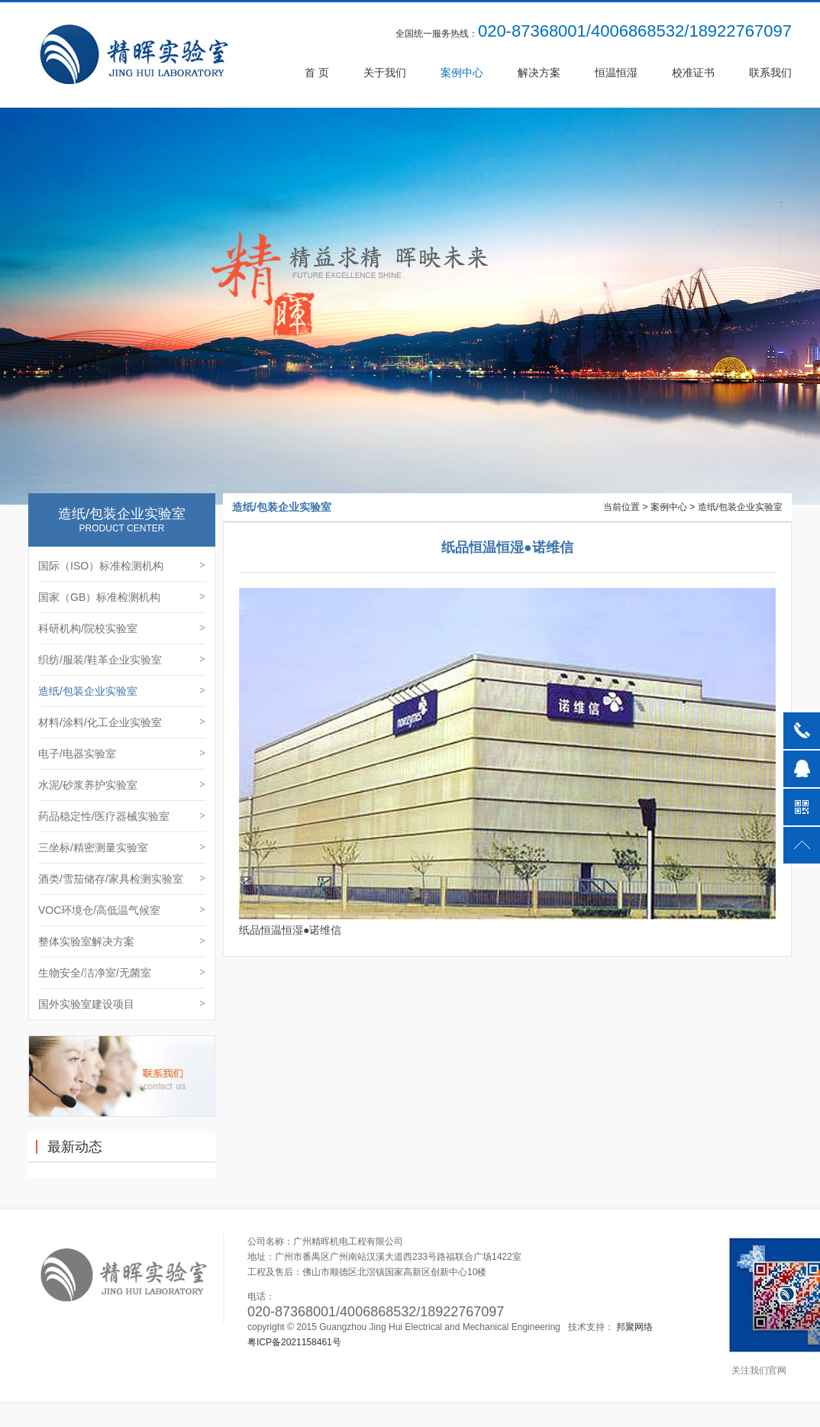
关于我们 (384, 72)
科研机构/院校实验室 (121, 628)
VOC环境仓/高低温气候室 (121, 910)
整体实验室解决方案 (121, 941)
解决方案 (539, 72)
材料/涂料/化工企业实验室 (121, 722)
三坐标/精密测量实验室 (121, 847)
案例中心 (462, 72)
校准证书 (693, 72)
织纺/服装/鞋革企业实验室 (121, 659)
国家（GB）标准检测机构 (121, 597)
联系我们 (770, 72)
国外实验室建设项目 (121, 1004)
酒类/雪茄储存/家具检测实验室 (121, 879)
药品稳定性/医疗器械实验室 (121, 816)
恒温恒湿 (616, 72)
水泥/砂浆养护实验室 (121, 785)
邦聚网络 (634, 1327)
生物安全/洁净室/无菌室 (121, 972)
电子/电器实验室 (121, 753)
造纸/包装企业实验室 (121, 691)
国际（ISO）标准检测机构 (121, 565)
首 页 (317, 72)
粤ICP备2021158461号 (294, 1342)
